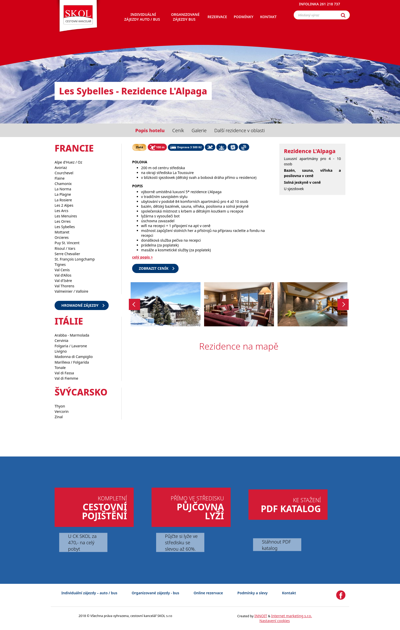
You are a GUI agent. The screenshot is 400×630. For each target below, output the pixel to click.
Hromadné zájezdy (79, 305)
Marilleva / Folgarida (72, 362)
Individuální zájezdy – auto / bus (89, 592)
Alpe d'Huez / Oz (68, 162)
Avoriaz (61, 167)
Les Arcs (61, 210)
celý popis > (142, 257)
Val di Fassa (64, 372)
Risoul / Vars (65, 248)
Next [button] (343, 304)
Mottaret (62, 232)
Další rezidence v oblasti (239, 130)
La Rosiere (63, 199)
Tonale (60, 367)
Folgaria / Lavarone (71, 345)
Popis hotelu (150, 130)
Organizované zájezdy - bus (155, 592)
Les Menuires (66, 216)
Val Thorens (64, 285)
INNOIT (260, 615)
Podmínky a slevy (253, 592)
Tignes (60, 264)
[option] (165, 304)
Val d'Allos (63, 275)
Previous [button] (134, 304)
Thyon (60, 406)
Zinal (59, 416)
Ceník (178, 130)
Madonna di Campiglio (74, 356)
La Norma (63, 189)
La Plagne (63, 194)
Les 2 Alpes (64, 205)
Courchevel (64, 172)
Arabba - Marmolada (72, 335)
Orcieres (62, 237)
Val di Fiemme (66, 378)
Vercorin (62, 411)
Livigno (61, 351)
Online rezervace (208, 592)
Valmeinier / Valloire (71, 291)
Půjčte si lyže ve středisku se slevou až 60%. (181, 542)
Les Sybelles (65, 226)
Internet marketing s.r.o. (291, 615)
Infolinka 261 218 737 (319, 6)
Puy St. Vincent (67, 242)
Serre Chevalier (67, 253)
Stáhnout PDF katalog (276, 544)
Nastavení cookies (274, 620)
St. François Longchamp (75, 259)
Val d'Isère (63, 280)
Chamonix (63, 183)
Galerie (199, 130)
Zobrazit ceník (153, 268)
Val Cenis (62, 269)
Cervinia (61, 340)
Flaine (60, 178)
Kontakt (289, 592)
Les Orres (63, 221)
